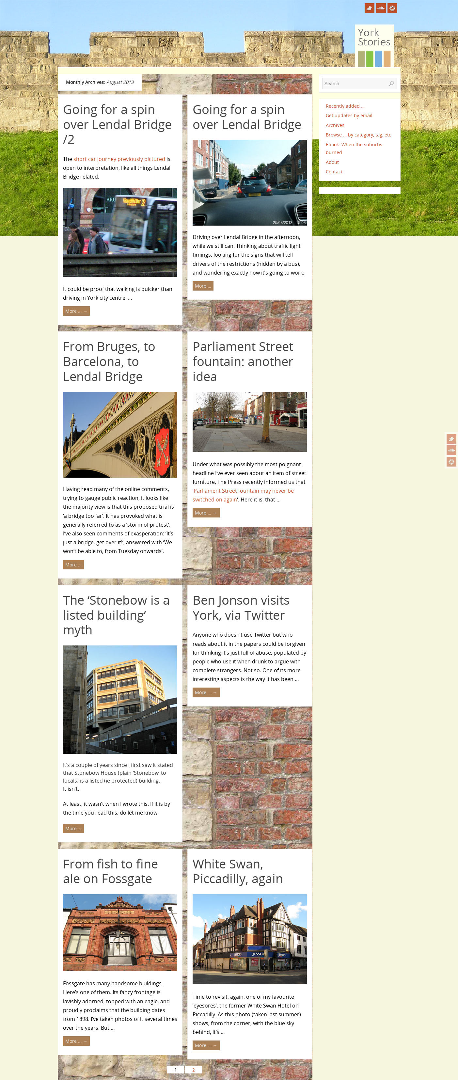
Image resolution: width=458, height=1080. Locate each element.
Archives (335, 125)
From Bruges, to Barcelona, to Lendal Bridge (109, 361)
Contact (334, 171)
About (332, 162)
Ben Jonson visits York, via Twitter (241, 607)
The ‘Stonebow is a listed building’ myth (116, 614)
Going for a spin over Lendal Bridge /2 (117, 124)
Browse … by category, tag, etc (358, 135)
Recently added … (345, 106)
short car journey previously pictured (119, 159)
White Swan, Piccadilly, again (238, 871)
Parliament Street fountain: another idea (243, 361)
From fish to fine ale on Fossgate (110, 871)
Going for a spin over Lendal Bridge (247, 117)
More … (76, 311)
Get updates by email (349, 115)
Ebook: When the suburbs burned (354, 148)
